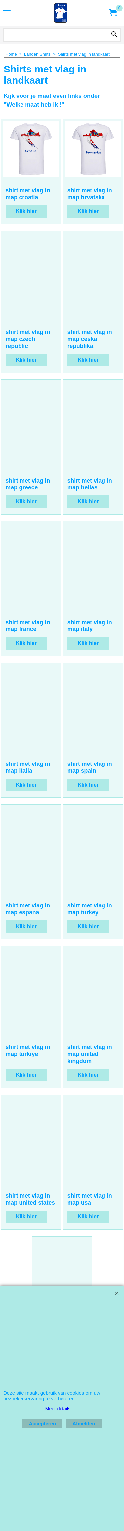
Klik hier (26, 240)
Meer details (57, 1408)
